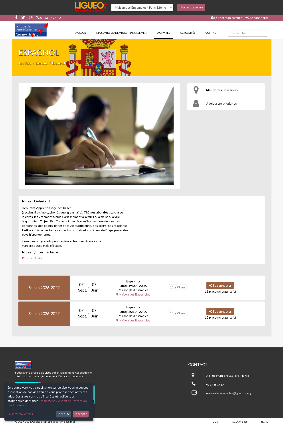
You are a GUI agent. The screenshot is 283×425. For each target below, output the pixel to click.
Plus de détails (32, 258)
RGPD (264, 421)
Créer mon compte (226, 18)
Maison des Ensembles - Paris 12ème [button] (121, 32)
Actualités (187, 32)
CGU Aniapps (239, 421)
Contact (211, 32)
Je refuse (63, 414)
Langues (41, 63)
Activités (165, 32)
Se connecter (256, 18)
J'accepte (80, 414)
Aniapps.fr (66, 421)
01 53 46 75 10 (48, 18)
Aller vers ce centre (191, 7)
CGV (215, 421)
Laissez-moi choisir (20, 414)
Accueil (80, 32)
